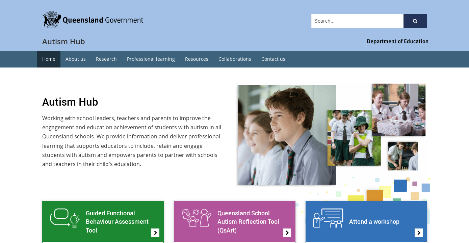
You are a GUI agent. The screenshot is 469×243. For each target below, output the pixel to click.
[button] (414, 21)
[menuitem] (48, 59)
